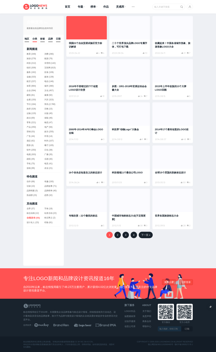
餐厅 (46, 145)
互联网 (47, 67)
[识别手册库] (107, 325)
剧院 (29, 159)
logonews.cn (166, 342)
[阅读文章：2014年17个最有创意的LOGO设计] (172, 122)
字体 (46, 208)
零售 (29, 122)
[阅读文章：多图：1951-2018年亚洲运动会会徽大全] (129, 79)
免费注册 (169, 282)
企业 (29, 90)
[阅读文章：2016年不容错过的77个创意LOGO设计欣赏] (86, 79)
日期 (58, 38)
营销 (29, 131)
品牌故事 (48, 186)
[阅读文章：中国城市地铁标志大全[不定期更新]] (129, 209)
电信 (46, 81)
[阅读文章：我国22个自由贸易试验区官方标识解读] (86, 36)
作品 (106, 6)
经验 (46, 222)
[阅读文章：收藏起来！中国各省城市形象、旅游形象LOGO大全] (172, 36)
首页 (67, 6)
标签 (42, 38)
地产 (46, 127)
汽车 (46, 99)
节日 (29, 104)
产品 (29, 127)
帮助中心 (146, 326)
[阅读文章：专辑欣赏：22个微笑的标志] (86, 209)
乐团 (46, 159)
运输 (29, 113)
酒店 (29, 141)
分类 (34, 38)
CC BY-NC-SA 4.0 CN (83, 342)
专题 (80, 6)
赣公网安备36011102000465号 (160, 344)
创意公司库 (130, 326)
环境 (46, 136)
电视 (29, 154)
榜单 (93, 6)
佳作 (29, 181)
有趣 (46, 181)
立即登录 (186, 282)
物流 (46, 122)
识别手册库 (130, 321)
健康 (46, 95)
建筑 (29, 95)
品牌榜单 (48, 190)
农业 (46, 168)
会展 (29, 99)
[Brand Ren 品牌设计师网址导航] (65, 325)
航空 (29, 81)
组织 (29, 67)
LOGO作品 (130, 311)
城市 (46, 86)
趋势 (46, 195)
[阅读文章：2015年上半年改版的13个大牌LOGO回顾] (172, 79)
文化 (46, 90)
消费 (46, 54)
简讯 (46, 104)
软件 (29, 150)
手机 (29, 163)
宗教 (46, 109)
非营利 (47, 63)
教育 (29, 54)
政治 (29, 118)
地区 (26, 38)
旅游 (29, 58)
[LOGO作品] (86, 325)
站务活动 (48, 213)
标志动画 (31, 213)
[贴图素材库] (44, 325)
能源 (46, 58)
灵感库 (120, 6)
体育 (29, 86)
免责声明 (146, 316)
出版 (46, 113)
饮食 (46, 72)
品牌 (50, 38)
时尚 (46, 141)
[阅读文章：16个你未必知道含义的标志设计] (86, 165)
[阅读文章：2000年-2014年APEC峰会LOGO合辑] (86, 122)
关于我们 (146, 311)
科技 (29, 63)
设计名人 (31, 222)
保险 (46, 118)
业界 (29, 208)
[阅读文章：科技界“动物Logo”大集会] (129, 122)
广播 (46, 154)
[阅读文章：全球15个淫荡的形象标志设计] (172, 165)
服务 (29, 72)
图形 (29, 145)
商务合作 (146, 321)
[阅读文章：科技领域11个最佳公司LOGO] (129, 165)
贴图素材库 (130, 316)
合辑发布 (37, 22)
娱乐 (46, 131)
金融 (29, 77)
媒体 (46, 77)
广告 (29, 136)
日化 (46, 150)
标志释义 (48, 218)
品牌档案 (31, 190)
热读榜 (30, 195)
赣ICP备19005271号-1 (183, 344)
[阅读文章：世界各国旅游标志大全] (172, 209)
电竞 (46, 163)
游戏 (29, 168)
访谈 (29, 186)
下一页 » (145, 235)
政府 (29, 109)
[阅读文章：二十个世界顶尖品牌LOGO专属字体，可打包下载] (129, 36)
